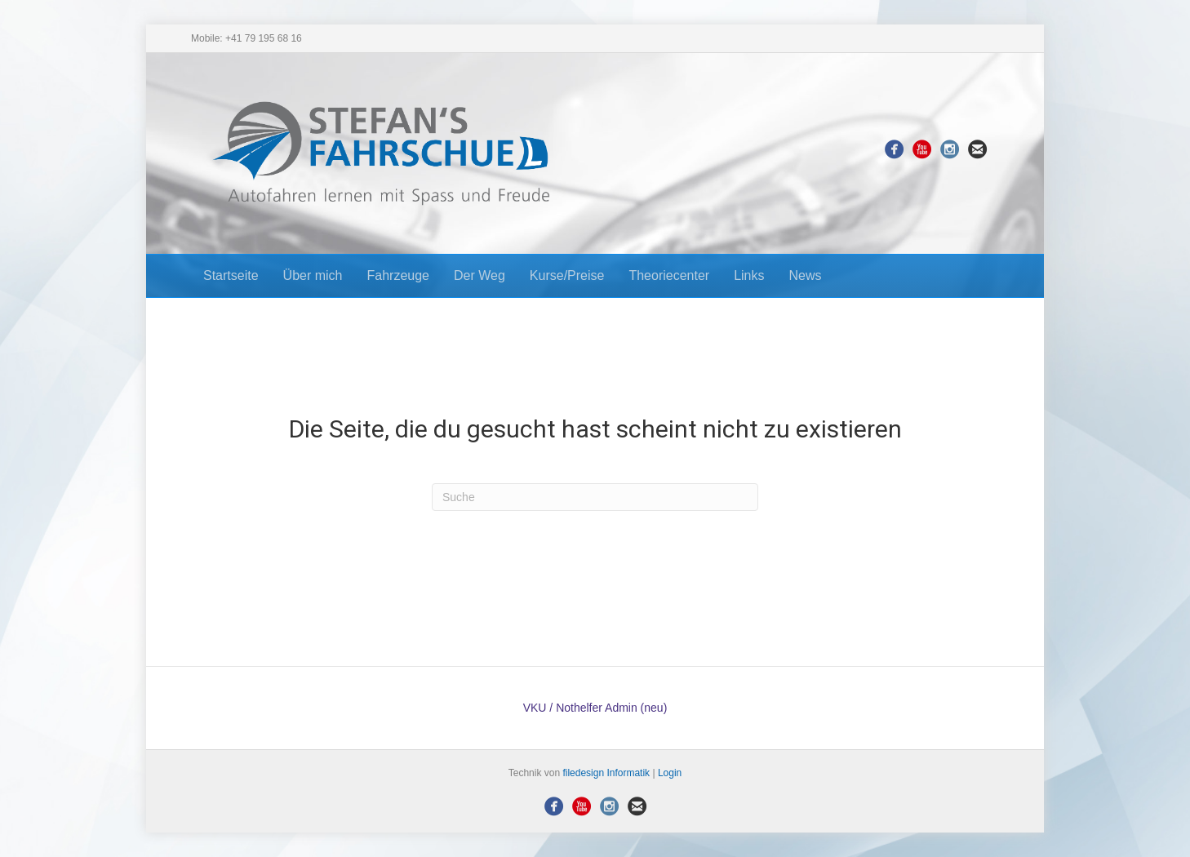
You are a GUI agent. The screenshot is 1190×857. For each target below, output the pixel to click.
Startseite (231, 275)
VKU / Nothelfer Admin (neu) (595, 707)
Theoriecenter (668, 275)
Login (670, 773)
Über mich (313, 275)
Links (749, 275)
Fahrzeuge (398, 275)
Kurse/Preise (567, 275)
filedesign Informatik (606, 773)
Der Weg (479, 275)
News (805, 275)
